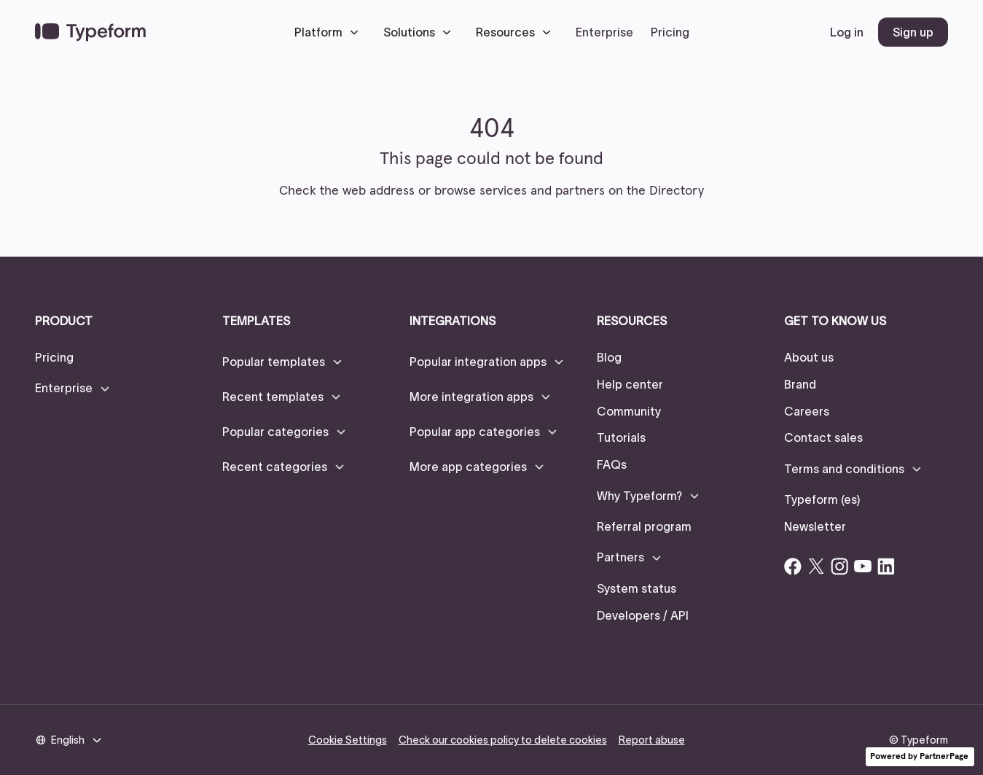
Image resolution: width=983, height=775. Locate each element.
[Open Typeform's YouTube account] (863, 566)
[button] (330, 32)
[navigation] (90, 32)
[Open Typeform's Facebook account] (793, 566)
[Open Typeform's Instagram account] (839, 566)
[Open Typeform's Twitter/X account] (816, 566)
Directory (676, 191)
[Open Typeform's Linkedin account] (886, 566)
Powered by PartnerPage (919, 756)
